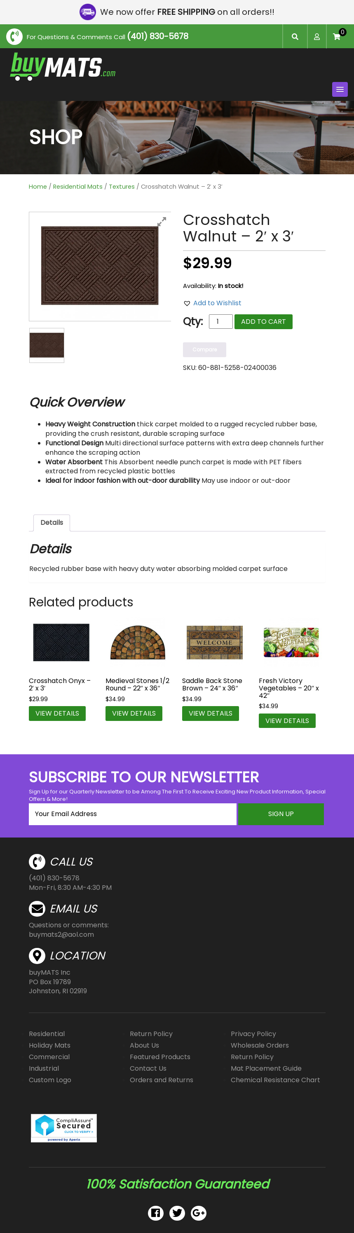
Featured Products (160, 1057)
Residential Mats (78, 186)
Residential (47, 1034)
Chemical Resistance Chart (275, 1080)
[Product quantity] (221, 321)
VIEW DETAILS (57, 713)
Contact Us (148, 1068)
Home (38, 186)
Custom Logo (50, 1080)
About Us (144, 1045)
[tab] (51, 523)
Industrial (44, 1068)
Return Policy (151, 1034)
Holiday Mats (49, 1045)
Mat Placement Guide (266, 1068)
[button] (212, 303)
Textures (122, 186)
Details (51, 522)
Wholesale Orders (260, 1045)
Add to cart (263, 321)
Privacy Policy (253, 1034)
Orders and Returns (161, 1080)
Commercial (49, 1057)
